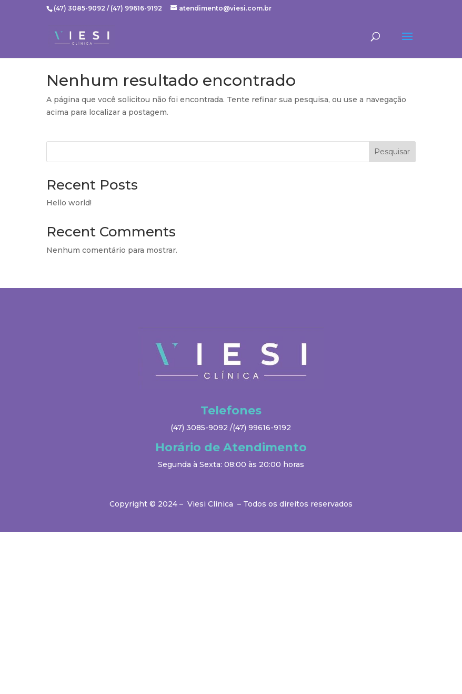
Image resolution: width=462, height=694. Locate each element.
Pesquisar (392, 151)
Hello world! (69, 202)
